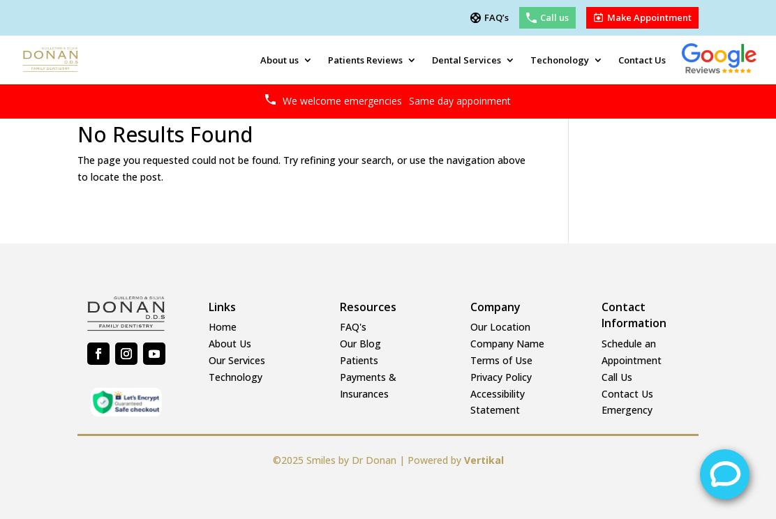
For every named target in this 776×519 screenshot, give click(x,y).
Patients (359, 360)
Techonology (559, 60)
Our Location (500, 326)
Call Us (617, 377)
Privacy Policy (501, 377)
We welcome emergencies (397, 100)
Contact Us (642, 60)
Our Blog (360, 343)
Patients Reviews (365, 60)
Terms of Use (501, 360)
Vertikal (484, 460)
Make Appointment (649, 17)
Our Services (237, 360)
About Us (230, 343)
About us (279, 60)
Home (223, 326)
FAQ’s (496, 17)
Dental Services (466, 60)
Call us (554, 17)
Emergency (627, 409)
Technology (235, 377)
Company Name (507, 343)
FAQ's (353, 326)
